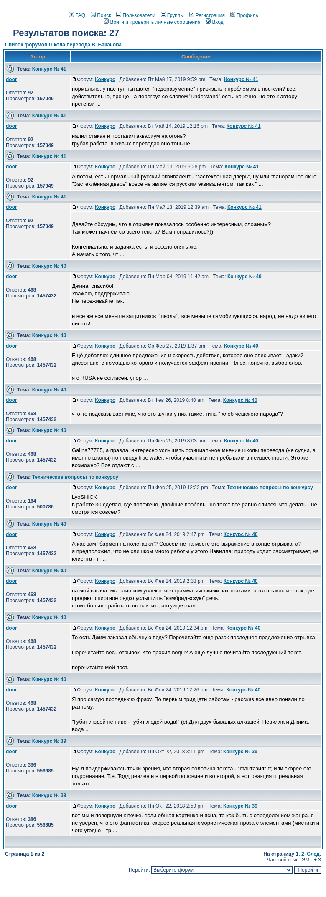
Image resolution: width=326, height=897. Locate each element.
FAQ (77, 15)
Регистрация (207, 15)
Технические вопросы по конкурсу (75, 477)
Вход (214, 22)
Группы (172, 15)
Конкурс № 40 (49, 266)
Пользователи (135, 15)
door (11, 79)
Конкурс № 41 (49, 69)
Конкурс (105, 79)
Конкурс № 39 (49, 741)
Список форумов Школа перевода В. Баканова (63, 45)
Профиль (244, 15)
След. (314, 854)
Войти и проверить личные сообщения (152, 22)
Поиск (101, 15)
